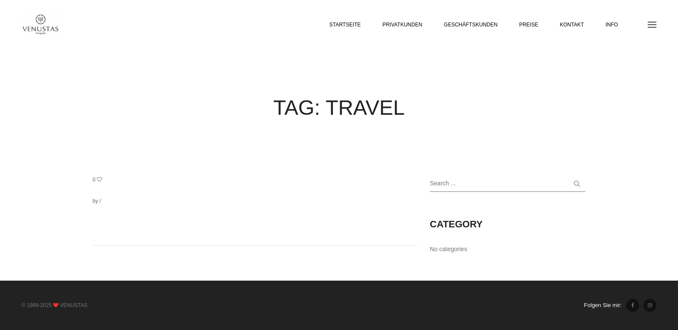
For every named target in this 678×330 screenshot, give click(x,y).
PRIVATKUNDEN (402, 25)
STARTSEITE (345, 25)
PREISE (528, 25)
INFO (611, 25)
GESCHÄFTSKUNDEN (471, 25)
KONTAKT (572, 25)
